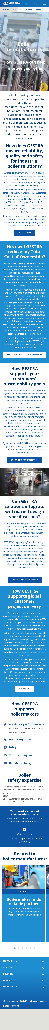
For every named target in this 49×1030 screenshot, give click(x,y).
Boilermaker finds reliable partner (24, 901)
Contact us (24, 834)
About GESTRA (10, 986)
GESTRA (6, 9)
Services (7, 980)
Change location (38, 1001)
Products (7, 967)
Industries (8, 974)
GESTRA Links (10, 961)
